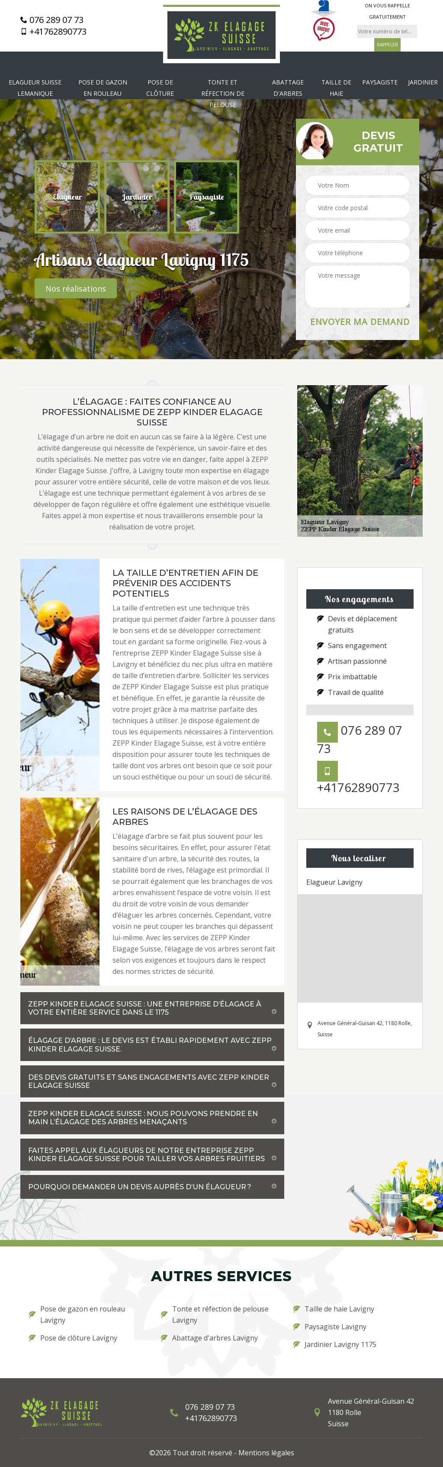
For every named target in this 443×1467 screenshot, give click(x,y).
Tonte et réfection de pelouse (222, 93)
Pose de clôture (160, 87)
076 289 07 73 (51, 20)
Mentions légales (266, 1452)
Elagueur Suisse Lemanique (35, 87)
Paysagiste (380, 82)
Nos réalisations (75, 288)
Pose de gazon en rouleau (102, 87)
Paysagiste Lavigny (329, 1326)
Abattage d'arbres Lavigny (209, 1338)
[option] (67, 197)
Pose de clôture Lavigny (73, 1338)
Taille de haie (336, 87)
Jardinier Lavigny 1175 (334, 1344)
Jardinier (423, 82)
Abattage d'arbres (288, 87)
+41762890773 (53, 31)
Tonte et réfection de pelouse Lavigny (215, 1314)
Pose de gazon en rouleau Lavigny (77, 1314)
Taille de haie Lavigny (333, 1309)
